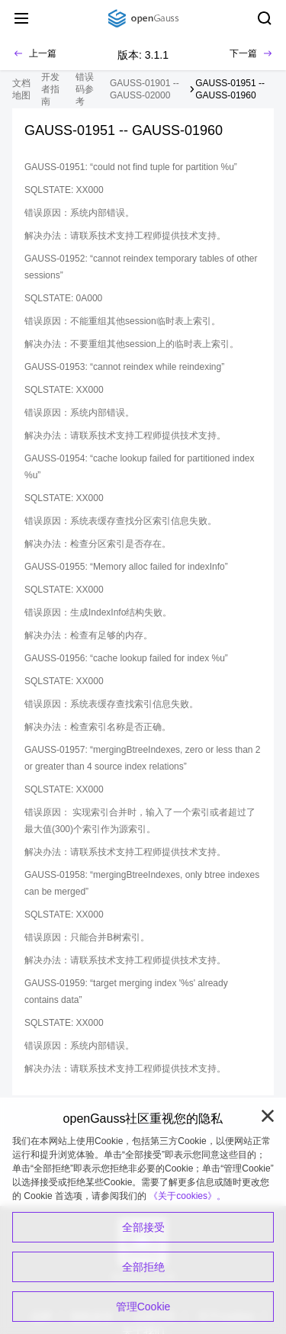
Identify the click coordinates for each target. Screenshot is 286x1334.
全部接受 (143, 1227)
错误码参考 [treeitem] (85, 89)
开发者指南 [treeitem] (50, 89)
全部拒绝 (143, 1267)
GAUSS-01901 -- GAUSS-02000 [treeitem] (144, 89)
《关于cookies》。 (187, 1196)
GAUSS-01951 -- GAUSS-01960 (230, 89)
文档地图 (21, 89)
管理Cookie (143, 1306)
